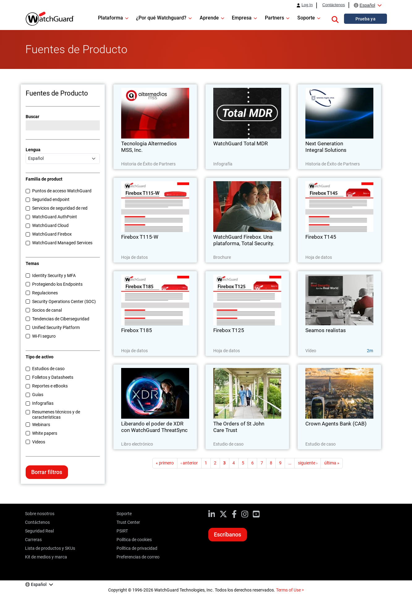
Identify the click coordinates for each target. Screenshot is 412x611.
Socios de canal (47, 310)
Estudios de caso (48, 368)
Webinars (41, 424)
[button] (335, 18)
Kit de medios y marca (46, 556)
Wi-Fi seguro (44, 336)
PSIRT (122, 530)
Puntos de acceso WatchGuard (61, 190)
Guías (37, 394)
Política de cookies (134, 539)
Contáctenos (333, 5)
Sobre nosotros (39, 513)
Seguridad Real (39, 530)
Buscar (32, 116)
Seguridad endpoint (51, 199)
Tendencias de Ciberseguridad (60, 318)
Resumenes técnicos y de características (56, 414)
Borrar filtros (46, 472)
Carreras (33, 539)
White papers (44, 433)
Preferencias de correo (138, 556)
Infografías (42, 403)
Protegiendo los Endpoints (57, 284)
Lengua (33, 149)
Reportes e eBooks (50, 385)
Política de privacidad (137, 548)
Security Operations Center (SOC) (64, 301)
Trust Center (128, 522)
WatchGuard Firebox (52, 234)
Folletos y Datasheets (52, 377)
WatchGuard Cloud (50, 225)
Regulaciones (45, 292)
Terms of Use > (290, 590)
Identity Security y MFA (54, 275)
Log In (306, 5)
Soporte (124, 513)
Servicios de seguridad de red (59, 208)
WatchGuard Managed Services (62, 242)
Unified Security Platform (56, 327)
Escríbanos (227, 534)
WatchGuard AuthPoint (54, 216)
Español (367, 5)
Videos (38, 441)
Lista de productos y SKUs (50, 548)
